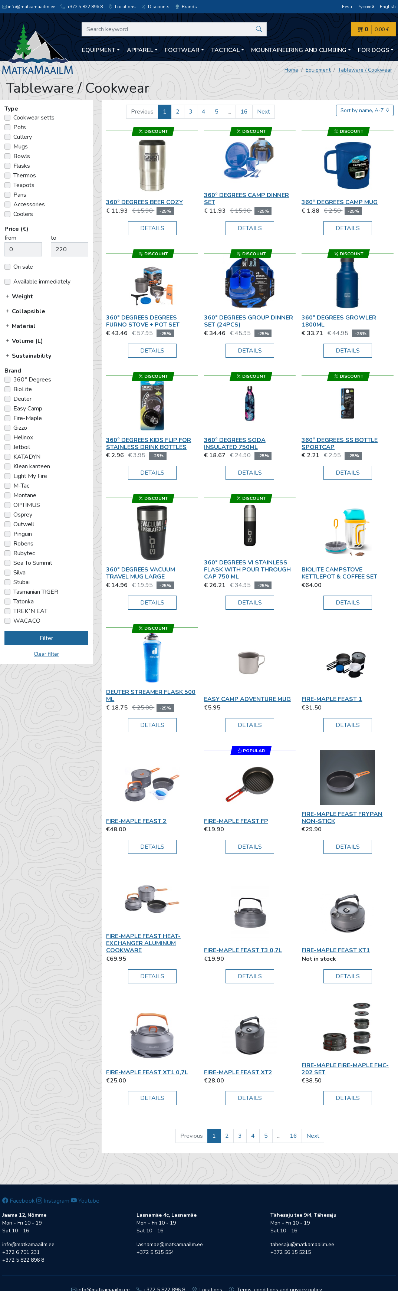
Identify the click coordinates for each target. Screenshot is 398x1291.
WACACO (26, 621)
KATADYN (26, 457)
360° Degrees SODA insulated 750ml (235, 443)
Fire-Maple (27, 418)
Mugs (20, 146)
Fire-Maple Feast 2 (136, 821)
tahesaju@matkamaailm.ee (302, 1244)
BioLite (22, 389)
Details (152, 228)
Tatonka (23, 601)
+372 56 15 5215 (290, 1252)
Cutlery (22, 137)
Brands (186, 7)
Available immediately (41, 282)
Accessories (29, 204)
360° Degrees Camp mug (340, 202)
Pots (19, 127)
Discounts (155, 7)
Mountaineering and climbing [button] (298, 50)
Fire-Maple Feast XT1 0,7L (147, 1072)
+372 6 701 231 (21, 1252)
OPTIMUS (26, 505)
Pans (19, 195)
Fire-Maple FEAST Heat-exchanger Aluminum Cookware (143, 943)
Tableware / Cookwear (365, 69)
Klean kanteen (31, 466)
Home (291, 69)
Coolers (23, 214)
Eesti (347, 7)
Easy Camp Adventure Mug (247, 699)
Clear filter (46, 654)
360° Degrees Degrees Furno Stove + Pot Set (143, 321)
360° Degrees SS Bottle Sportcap (340, 443)
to (53, 238)
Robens (23, 544)
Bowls (21, 156)
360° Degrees (32, 380)
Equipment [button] (98, 50)
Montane (24, 495)
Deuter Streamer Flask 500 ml (150, 695)
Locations (122, 7)
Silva (19, 573)
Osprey (22, 515)
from (10, 238)
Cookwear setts (34, 118)
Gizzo (20, 428)
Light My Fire (30, 476)
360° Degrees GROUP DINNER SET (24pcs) (248, 321)
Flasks (21, 166)
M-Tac (21, 486)
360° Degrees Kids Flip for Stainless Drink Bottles (148, 443)
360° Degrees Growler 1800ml (339, 321)
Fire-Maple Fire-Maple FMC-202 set (345, 1069)
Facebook (18, 1201)
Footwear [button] (182, 50)
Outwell (23, 524)
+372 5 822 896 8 (81, 7)
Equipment (318, 69)
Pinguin (22, 534)
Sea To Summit (32, 563)
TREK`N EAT (30, 611)
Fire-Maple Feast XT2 (238, 1072)
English (388, 7)
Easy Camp (27, 408)
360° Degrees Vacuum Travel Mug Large (140, 573)
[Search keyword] (174, 29)
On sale (23, 267)
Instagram (52, 1201)
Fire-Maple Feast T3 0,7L (243, 950)
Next (263, 112)
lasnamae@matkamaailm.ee (169, 1244)
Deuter (22, 399)
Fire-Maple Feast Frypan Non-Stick (342, 817)
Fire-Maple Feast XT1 (336, 950)
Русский (366, 7)
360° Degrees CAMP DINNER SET (246, 198)
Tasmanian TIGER (35, 592)
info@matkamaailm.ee (28, 7)
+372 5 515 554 (155, 1252)
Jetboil (21, 447)
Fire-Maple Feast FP (236, 821)
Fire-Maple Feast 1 (332, 699)
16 (244, 112)
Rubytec (24, 553)
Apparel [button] (140, 50)
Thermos (24, 175)
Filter (46, 638)
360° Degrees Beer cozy (144, 202)
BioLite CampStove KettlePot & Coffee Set (339, 573)
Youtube (85, 1201)
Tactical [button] (225, 50)
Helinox (23, 437)
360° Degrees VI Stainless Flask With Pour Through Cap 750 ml (247, 569)
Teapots (23, 185)
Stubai (21, 582)
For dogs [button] (373, 50)
